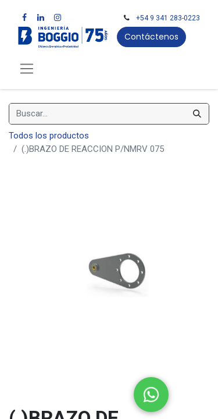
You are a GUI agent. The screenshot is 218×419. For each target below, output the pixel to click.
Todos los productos (49, 135)
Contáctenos (151, 36)
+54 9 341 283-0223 (168, 18)
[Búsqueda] (197, 114)
